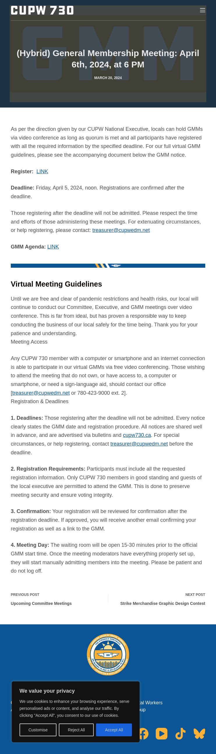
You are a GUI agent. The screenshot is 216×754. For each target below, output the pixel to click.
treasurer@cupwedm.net (121, 230)
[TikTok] (180, 733)
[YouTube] (161, 733)
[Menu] (202, 10)
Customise (38, 730)
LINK (42, 171)
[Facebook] (142, 733)
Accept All (114, 730)
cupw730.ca (137, 435)
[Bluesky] (199, 733)
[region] (76, 711)
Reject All (76, 730)
